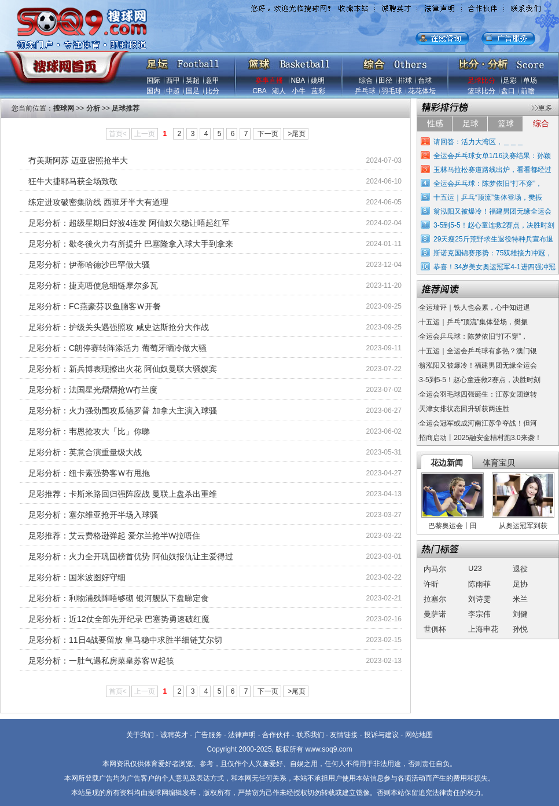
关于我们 (140, 735)
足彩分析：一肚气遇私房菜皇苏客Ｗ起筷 (101, 660)
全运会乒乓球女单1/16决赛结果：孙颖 (492, 156)
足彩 (510, 80)
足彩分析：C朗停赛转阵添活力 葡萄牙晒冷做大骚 (117, 348)
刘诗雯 (479, 599)
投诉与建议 (381, 735)
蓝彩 (318, 91)
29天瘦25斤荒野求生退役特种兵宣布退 (493, 239)
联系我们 (310, 735)
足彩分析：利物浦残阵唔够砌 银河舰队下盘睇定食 (118, 598)
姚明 (318, 80)
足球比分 (481, 80)
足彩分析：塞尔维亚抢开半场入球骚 (93, 514)
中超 (173, 91)
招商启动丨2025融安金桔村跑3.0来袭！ (480, 438)
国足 (193, 91)
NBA (298, 80)
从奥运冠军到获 (523, 526)
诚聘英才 (174, 735)
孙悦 (520, 629)
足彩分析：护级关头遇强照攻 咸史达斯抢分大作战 (118, 327)
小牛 (299, 91)
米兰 (520, 599)
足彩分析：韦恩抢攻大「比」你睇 (89, 431)
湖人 (279, 91)
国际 (153, 80)
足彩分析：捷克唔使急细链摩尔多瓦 (93, 285)
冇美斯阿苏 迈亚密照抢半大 (78, 160)
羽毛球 (391, 91)
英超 (193, 80)
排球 (405, 80)
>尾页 (297, 134)
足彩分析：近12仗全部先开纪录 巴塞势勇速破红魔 (118, 619)
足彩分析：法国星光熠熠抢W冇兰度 (92, 389)
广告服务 (208, 735)
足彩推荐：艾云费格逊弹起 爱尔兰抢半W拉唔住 (114, 535)
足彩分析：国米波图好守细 (77, 577)
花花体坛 (422, 91)
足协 (520, 584)
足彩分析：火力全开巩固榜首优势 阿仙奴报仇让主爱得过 (130, 556)
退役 (520, 569)
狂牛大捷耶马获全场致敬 (72, 181)
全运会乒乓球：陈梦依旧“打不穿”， (487, 183)
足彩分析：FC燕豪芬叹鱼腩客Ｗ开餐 (94, 306)
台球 (425, 80)
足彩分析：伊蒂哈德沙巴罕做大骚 (89, 264)
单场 (530, 80)
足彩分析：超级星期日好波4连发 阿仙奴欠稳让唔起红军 (129, 223)
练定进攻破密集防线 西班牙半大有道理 (98, 202)
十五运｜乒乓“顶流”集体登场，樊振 (487, 197)
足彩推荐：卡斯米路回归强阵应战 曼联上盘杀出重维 (122, 494)
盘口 (508, 91)
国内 (153, 91)
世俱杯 (435, 629)
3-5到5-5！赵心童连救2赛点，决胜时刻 (493, 225)
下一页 (268, 134)
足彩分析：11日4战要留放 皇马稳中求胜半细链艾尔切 (125, 639)
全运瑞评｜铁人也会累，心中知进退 (474, 307)
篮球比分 (481, 91)
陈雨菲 (479, 584)
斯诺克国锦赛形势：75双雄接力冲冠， (492, 253)
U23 (475, 568)
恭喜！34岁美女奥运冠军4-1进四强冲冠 (494, 267)
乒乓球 (365, 91)
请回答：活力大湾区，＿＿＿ (478, 142)
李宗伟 (479, 614)
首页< (118, 134)
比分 (212, 91)
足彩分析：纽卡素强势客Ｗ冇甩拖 (89, 473)
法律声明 (242, 735)
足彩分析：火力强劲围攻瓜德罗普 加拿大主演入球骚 (122, 410)
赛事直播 (269, 80)
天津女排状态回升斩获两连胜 (464, 409)
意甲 (212, 80)
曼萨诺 (435, 614)
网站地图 (419, 735)
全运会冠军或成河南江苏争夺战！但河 (478, 423)
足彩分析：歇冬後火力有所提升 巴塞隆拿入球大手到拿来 (130, 243)
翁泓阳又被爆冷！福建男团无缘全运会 (492, 211)
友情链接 (344, 735)
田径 (385, 80)
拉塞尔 (435, 599)
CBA (259, 91)
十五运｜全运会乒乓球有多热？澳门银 (478, 351)
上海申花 (483, 629)
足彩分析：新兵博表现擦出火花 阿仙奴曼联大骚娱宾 (122, 368)
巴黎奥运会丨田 (452, 526)
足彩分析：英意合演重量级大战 (85, 452)
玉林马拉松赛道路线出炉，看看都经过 (492, 170)
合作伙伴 (276, 735)
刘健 (520, 614)
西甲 (173, 80)
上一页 (144, 134)
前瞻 (528, 91)
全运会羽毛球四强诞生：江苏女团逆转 (478, 394)
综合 (366, 80)
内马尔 (435, 569)
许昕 (431, 584)
